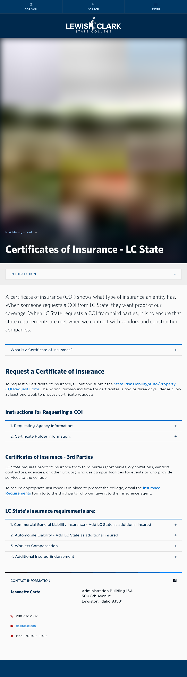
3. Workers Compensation (93, 546)
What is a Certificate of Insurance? (93, 350)
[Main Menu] (156, 6)
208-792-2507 (23, 616)
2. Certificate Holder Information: (93, 436)
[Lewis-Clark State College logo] (93, 25)
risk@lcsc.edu (23, 625)
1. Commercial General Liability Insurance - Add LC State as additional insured (93, 525)
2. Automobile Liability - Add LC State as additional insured (93, 535)
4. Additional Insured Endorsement (93, 556)
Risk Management (18, 232)
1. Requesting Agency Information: (93, 426)
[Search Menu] (93, 6)
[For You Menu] (31, 6)
